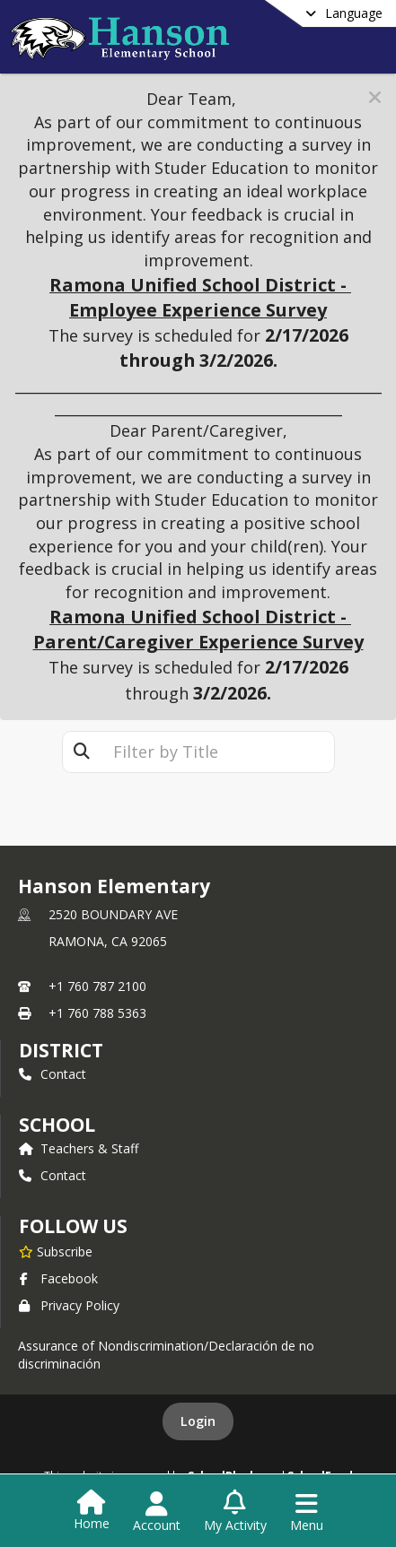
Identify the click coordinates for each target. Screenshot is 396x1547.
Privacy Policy (69, 1305)
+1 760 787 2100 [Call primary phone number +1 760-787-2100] (97, 986)
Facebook (58, 1278)
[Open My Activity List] (235, 1512)
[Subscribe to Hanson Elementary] (55, 1251)
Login (198, 1421)
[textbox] (217, 752)
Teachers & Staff (78, 1148)
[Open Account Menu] (156, 1512)
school (57, 1124)
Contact (52, 1073)
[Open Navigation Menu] (306, 1512)
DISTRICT (61, 1050)
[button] (375, 97)
